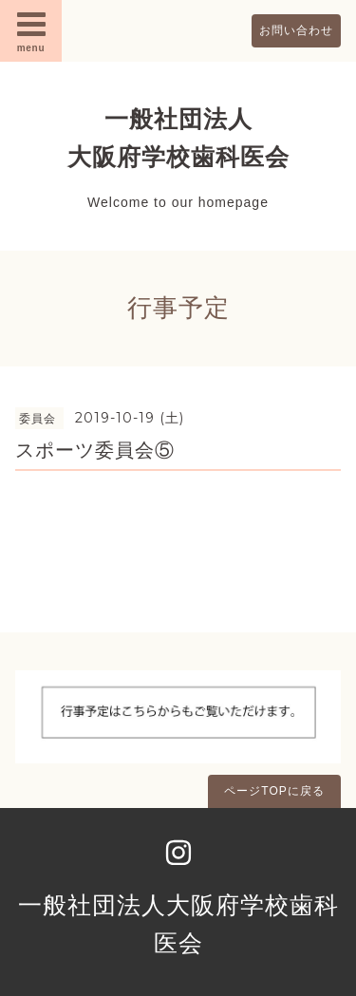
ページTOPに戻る (274, 791)
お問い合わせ (296, 30)
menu (31, 30)
